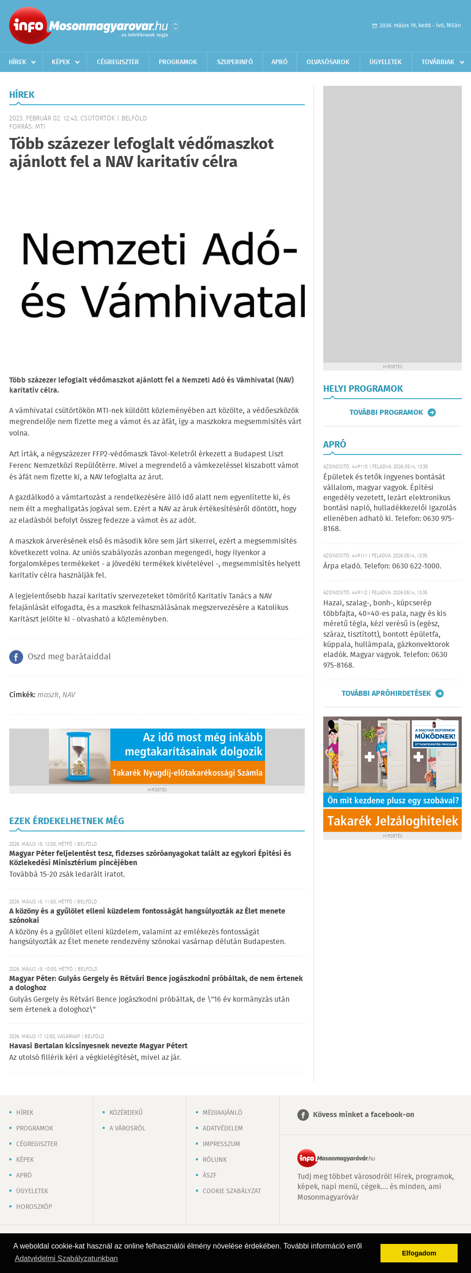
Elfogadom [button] (419, 1253)
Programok (178, 62)
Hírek (17, 62)
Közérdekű (126, 1113)
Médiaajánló (222, 1113)
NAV (68, 695)
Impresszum (221, 1144)
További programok (386, 412)
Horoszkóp (34, 1207)
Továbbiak (438, 62)
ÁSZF (210, 1176)
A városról (127, 1129)
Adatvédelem (223, 1129)
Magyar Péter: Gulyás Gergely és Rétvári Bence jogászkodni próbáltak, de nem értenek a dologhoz (156, 983)
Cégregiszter (118, 62)
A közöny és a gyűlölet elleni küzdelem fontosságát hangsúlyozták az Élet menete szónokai (147, 916)
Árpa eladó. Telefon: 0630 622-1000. (382, 566)
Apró (280, 62)
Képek (61, 62)
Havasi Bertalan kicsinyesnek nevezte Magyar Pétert (98, 1046)
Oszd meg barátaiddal (69, 657)
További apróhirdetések (386, 693)
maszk (48, 695)
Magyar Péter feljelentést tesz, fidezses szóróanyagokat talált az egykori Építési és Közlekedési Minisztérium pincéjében (150, 858)
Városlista (175, 26)
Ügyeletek (385, 62)
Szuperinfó (235, 62)
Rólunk (215, 1160)
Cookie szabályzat (232, 1191)
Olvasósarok (328, 62)
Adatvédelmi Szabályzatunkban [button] (66, 1258)
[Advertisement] (392, 224)
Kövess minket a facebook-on (363, 1115)
